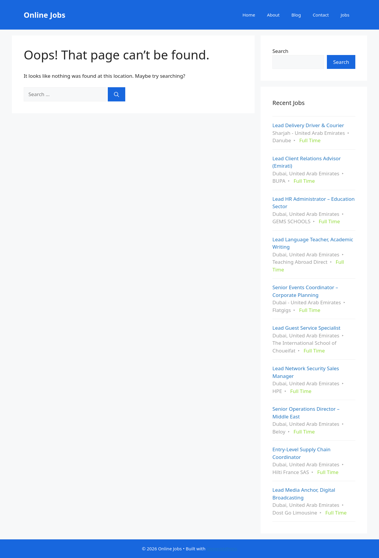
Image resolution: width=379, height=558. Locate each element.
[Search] (116, 94)
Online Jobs (44, 15)
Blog (296, 15)
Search (280, 51)
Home (249, 15)
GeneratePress (222, 548)
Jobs (345, 15)
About (273, 15)
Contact (321, 15)
